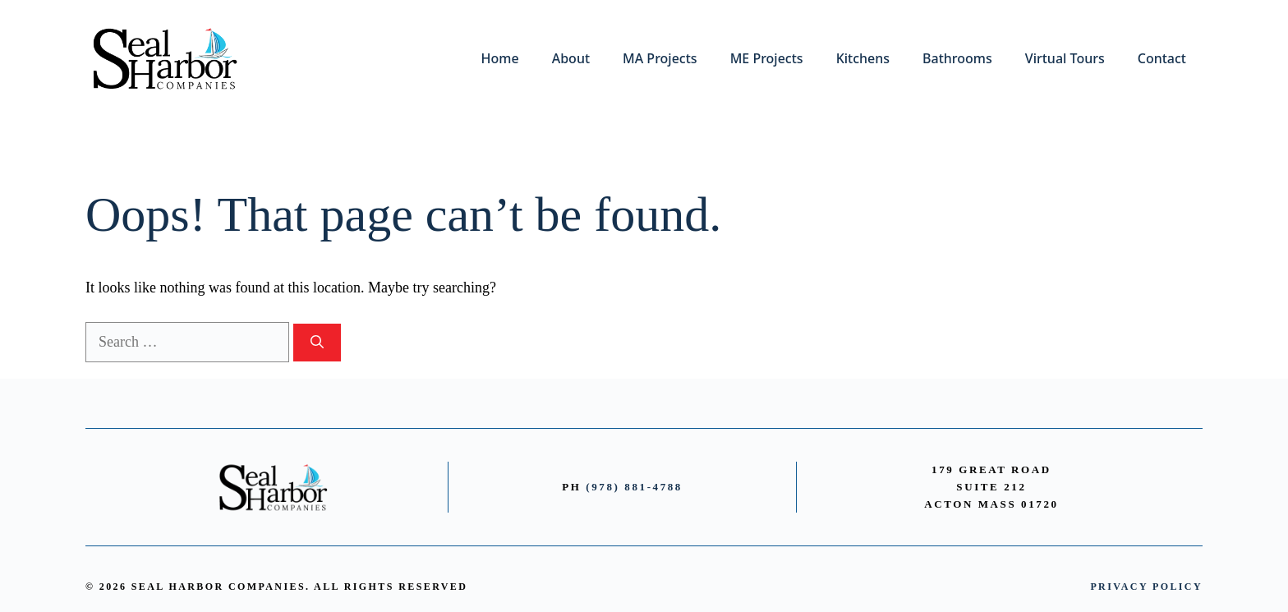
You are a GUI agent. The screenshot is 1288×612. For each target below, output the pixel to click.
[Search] (317, 342)
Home (500, 58)
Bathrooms (957, 58)
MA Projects (660, 58)
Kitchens (863, 58)
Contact (1162, 58)
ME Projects (766, 58)
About (571, 58)
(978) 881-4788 (634, 487)
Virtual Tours (1065, 58)
